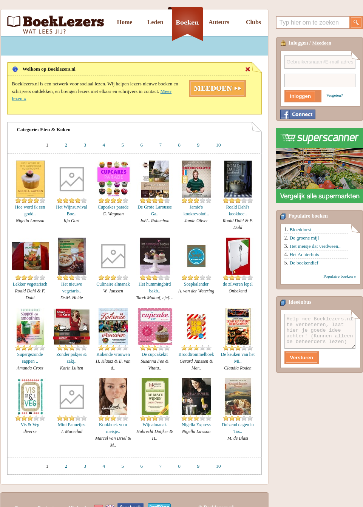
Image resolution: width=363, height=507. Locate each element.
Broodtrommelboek (196, 354)
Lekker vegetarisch (30, 284)
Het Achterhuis (304, 254)
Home (125, 22)
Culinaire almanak (113, 284)
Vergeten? (334, 95)
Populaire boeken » (339, 276)
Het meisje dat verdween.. (315, 246)
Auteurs (219, 22)
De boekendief (304, 263)
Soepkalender (196, 284)
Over (20, 493)
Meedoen (322, 43)
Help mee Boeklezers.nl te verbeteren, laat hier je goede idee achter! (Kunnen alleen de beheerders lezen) (319, 331)
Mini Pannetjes (71, 424)
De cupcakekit (155, 354)
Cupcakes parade (113, 207)
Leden (155, 22)
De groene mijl (304, 238)
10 (218, 145)
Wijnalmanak (154, 424)
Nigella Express (196, 424)
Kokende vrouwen (113, 354)
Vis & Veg (30, 424)
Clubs (253, 22)
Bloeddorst (300, 229)
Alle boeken (80, 493)
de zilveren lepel (238, 284)
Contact (45, 493)
